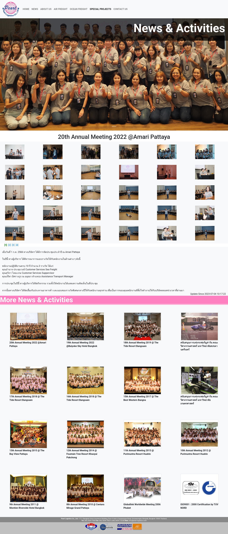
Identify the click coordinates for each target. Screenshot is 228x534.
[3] (13, 245)
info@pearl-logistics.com (138, 520)
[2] (9, 245)
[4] (17, 245)
